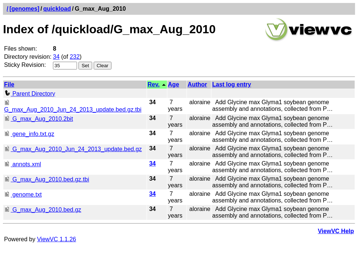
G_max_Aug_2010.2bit (38, 119)
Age (173, 84)
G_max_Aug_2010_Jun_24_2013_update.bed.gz (73, 149)
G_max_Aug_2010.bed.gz (42, 210)
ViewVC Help (336, 231)
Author (197, 84)
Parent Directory (29, 94)
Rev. (154, 84)
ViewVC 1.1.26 (56, 239)
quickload (57, 9)
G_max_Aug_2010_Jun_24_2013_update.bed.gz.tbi (72, 106)
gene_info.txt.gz (29, 134)
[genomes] (24, 9)
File (9, 84)
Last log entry (231, 84)
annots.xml (22, 164)
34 (56, 57)
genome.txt (23, 194)
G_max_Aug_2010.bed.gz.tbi (46, 179)
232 (75, 57)
